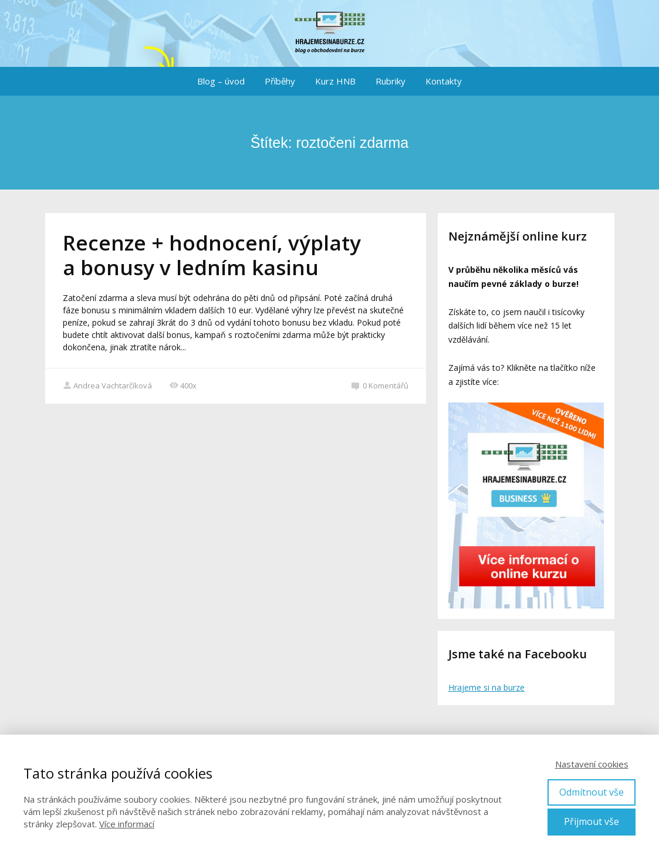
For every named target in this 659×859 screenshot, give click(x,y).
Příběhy (280, 81)
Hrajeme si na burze (486, 687)
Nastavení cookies (591, 764)
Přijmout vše (591, 821)
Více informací (126, 824)
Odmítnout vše (591, 792)
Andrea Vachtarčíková (107, 385)
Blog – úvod (221, 81)
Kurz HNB (335, 81)
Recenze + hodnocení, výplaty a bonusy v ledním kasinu (212, 255)
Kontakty (443, 81)
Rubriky (390, 81)
